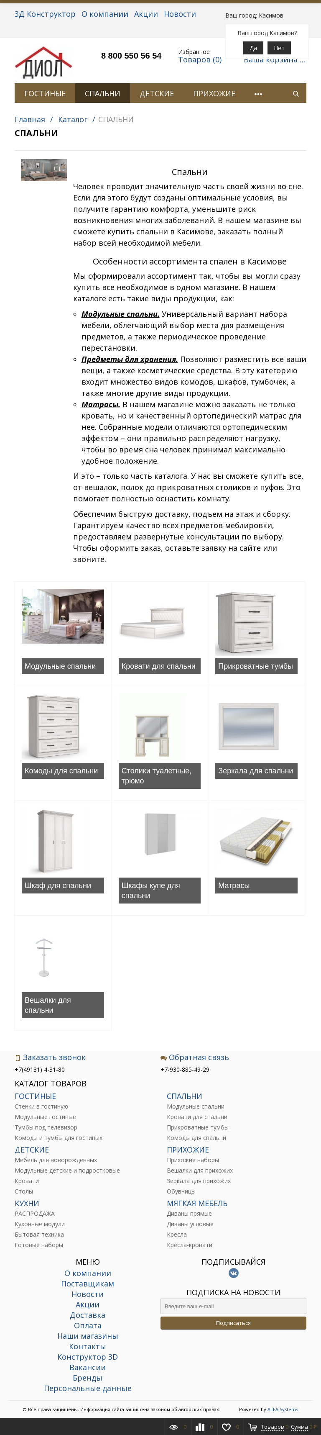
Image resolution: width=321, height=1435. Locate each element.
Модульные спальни (60, 666)
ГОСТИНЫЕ (45, 93)
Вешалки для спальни (48, 1005)
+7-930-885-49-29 (184, 1069)
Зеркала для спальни (255, 771)
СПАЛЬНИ (102, 93)
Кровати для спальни (159, 666)
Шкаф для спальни (58, 885)
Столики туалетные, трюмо (156, 776)
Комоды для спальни (61, 771)
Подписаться (233, 1323)
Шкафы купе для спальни (151, 890)
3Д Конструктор (45, 14)
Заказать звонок (50, 1057)
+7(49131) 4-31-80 (40, 1069)
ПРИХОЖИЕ (214, 93)
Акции (146, 14)
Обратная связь (194, 1057)
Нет (279, 48)
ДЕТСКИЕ (157, 93)
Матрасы (234, 885)
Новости (180, 14)
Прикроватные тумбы (255, 666)
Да (253, 48)
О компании (105, 14)
